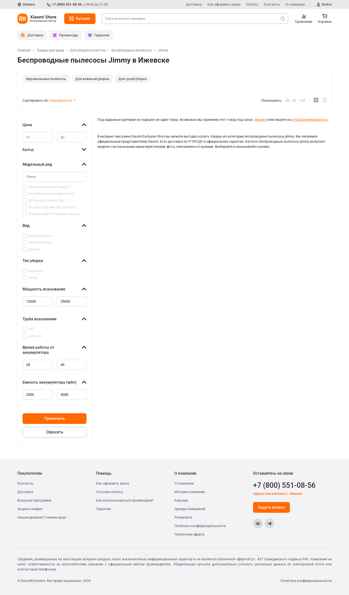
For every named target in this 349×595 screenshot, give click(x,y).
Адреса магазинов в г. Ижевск (277, 494)
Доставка (194, 4)
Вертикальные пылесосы (46, 79)
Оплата (252, 4)
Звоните (260, 120)
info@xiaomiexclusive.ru (310, 120)
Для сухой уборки (132, 79)
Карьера (181, 500)
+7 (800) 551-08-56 (67, 4)
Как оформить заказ (223, 4)
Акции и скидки (29, 509)
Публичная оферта (189, 534)
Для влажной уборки (92, 79)
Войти (327, 4)
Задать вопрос (271, 507)
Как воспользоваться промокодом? (125, 500)
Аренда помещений (189, 509)
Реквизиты (183, 517)
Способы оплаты (109, 492)
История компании (189, 492)
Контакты (272, 4)
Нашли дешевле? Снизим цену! (41, 517)
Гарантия (103, 509)
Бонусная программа (34, 500)
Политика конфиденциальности (200, 526)
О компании (295, 4)
